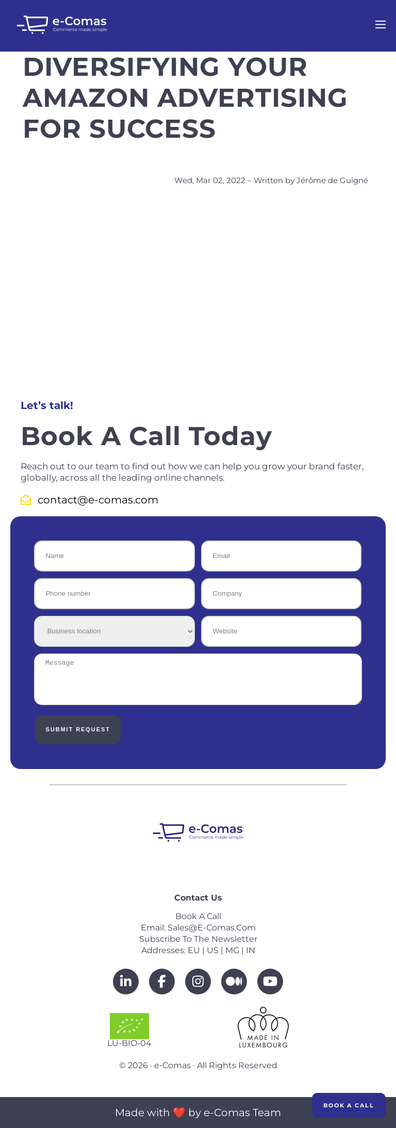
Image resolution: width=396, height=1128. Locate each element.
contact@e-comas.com (89, 500)
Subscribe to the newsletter (198, 939)
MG (232, 950)
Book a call (198, 916)
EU (194, 950)
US (213, 950)
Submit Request (77, 729)
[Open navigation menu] (380, 26)
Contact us (198, 898)
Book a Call (348, 1105)
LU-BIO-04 (129, 1030)
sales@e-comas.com (212, 928)
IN (250, 950)
